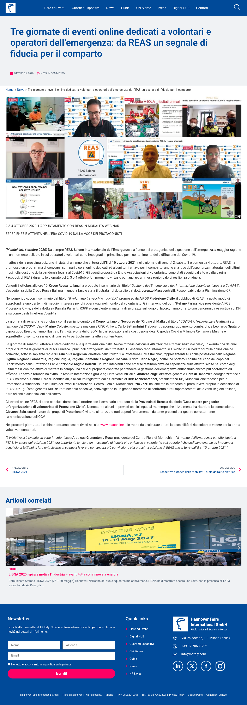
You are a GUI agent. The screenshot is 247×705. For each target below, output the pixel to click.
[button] (8, 547)
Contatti (202, 8)
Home (9, 89)
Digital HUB (181, 8)
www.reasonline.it (113, 425)
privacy (66, 664)
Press (162, 8)
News (110, 8)
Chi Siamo (143, 8)
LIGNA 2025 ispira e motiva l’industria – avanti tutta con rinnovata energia (64, 574)
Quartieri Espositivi (86, 8)
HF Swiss (133, 673)
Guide (125, 8)
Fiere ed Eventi (54, 8)
